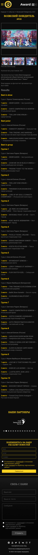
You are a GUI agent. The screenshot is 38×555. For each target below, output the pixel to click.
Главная (3, 12)
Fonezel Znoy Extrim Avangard (20, 396)
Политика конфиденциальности (19, 549)
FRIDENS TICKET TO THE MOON (21, 169)
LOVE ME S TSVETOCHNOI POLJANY (22, 362)
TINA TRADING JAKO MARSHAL (20, 133)
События (11, 12)
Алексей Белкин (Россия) (15, 125)
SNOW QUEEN (14, 103)
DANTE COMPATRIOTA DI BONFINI (21, 109)
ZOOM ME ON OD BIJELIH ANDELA (21, 163)
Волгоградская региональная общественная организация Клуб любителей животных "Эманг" (17, 77)
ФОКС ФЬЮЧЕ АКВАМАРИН (19, 221)
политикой (19, 461)
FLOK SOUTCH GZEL (16, 272)
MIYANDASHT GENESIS (17, 261)
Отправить (19, 533)
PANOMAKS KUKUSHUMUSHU (20, 189)
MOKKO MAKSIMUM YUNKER (20, 241)
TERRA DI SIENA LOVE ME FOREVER (22, 342)
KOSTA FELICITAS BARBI (18, 246)
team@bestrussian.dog (19, 546)
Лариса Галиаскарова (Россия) (18, 99)
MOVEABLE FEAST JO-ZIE (18, 215)
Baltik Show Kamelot (16, 292)
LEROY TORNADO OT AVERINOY (20, 267)
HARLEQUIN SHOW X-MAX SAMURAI (22, 138)
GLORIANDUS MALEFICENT (19, 296)
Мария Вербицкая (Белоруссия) (18, 283)
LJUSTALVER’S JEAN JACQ (19, 372)
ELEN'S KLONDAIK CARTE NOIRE (21, 348)
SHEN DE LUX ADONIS (17, 368)
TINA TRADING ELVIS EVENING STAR (22, 287)
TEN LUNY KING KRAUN (17, 115)
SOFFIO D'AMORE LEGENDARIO (20, 316)
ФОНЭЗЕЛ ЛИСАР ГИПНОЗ (19, 386)
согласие (12, 465)
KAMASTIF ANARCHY (17, 129)
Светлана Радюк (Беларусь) (17, 153)
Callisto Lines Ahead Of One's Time (21, 390)
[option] (19, 39)
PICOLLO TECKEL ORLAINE (19, 235)
